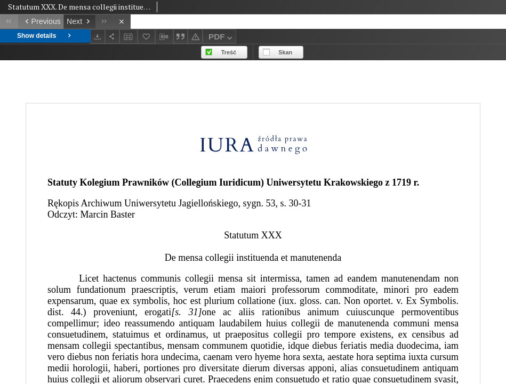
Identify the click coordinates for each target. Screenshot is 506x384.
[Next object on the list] (79, 21)
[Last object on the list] (104, 21)
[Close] (122, 21)
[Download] (97, 36)
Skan (285, 52)
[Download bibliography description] (164, 36)
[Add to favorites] (147, 36)
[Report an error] (195, 36)
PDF (221, 38)
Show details (45, 36)
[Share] (112, 36)
